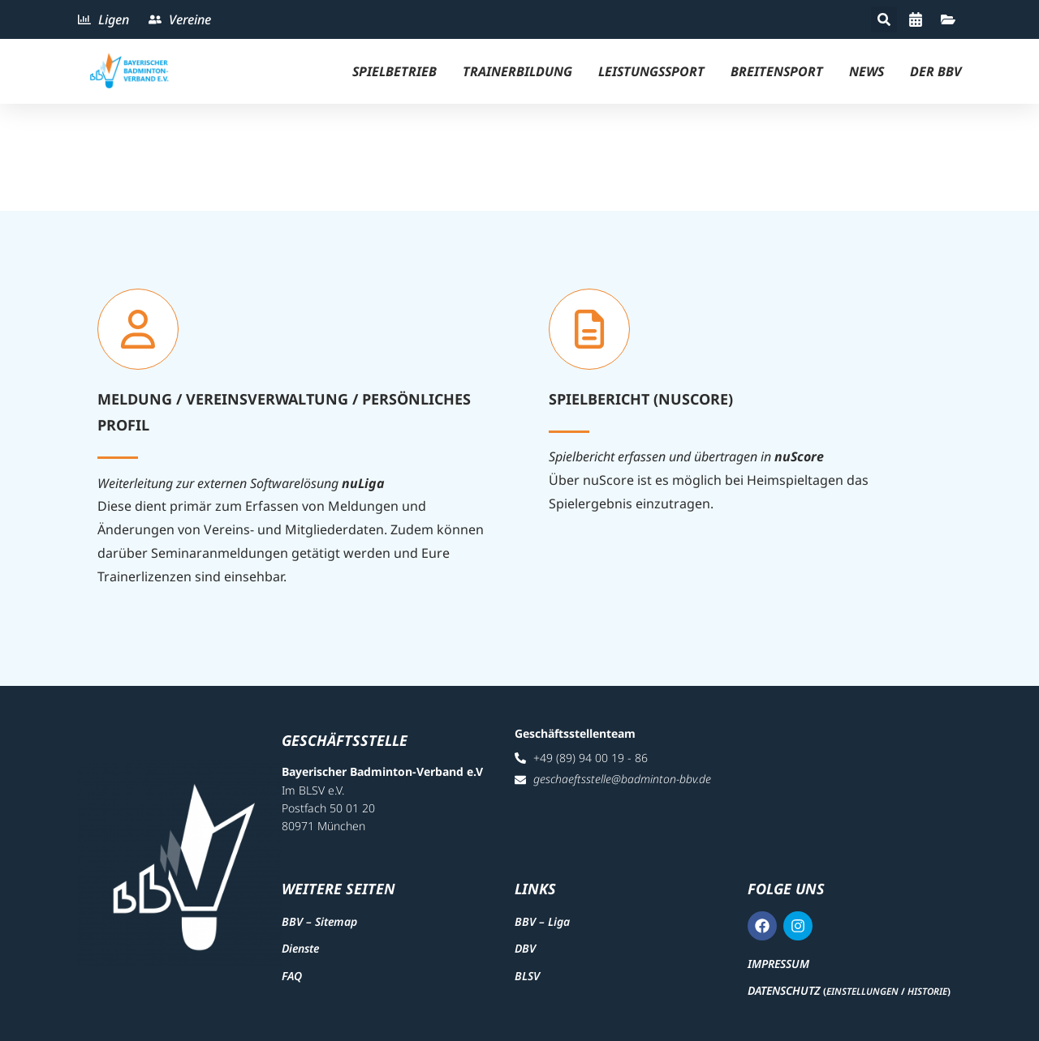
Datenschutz (784, 990)
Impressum (778, 963)
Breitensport (777, 71)
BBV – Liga (542, 921)
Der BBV (935, 71)
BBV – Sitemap (319, 921)
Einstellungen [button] (862, 991)
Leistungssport (651, 71)
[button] (884, 19)
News (866, 71)
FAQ (292, 975)
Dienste (300, 948)
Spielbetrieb (394, 71)
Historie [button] (927, 991)
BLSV (527, 975)
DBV (525, 948)
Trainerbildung (517, 71)
